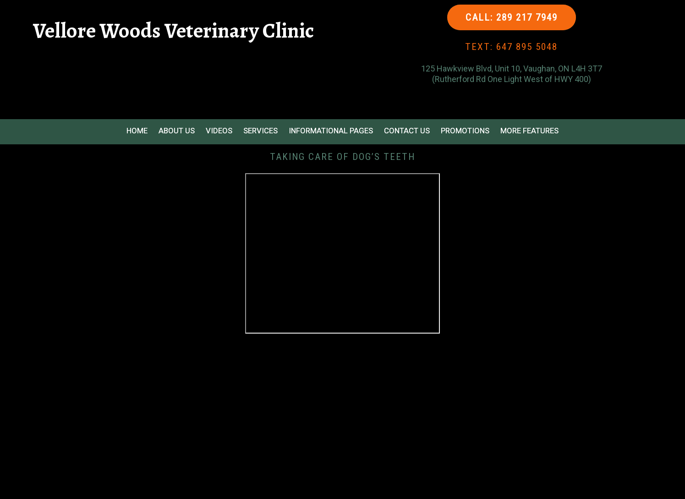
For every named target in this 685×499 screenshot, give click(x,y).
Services (260, 130)
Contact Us (407, 130)
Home (137, 130)
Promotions (465, 130)
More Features (529, 130)
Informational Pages (331, 130)
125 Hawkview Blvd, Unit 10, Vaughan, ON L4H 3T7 (511, 68)
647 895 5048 (527, 46)
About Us (177, 130)
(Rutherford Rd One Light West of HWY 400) (511, 79)
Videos (219, 130)
